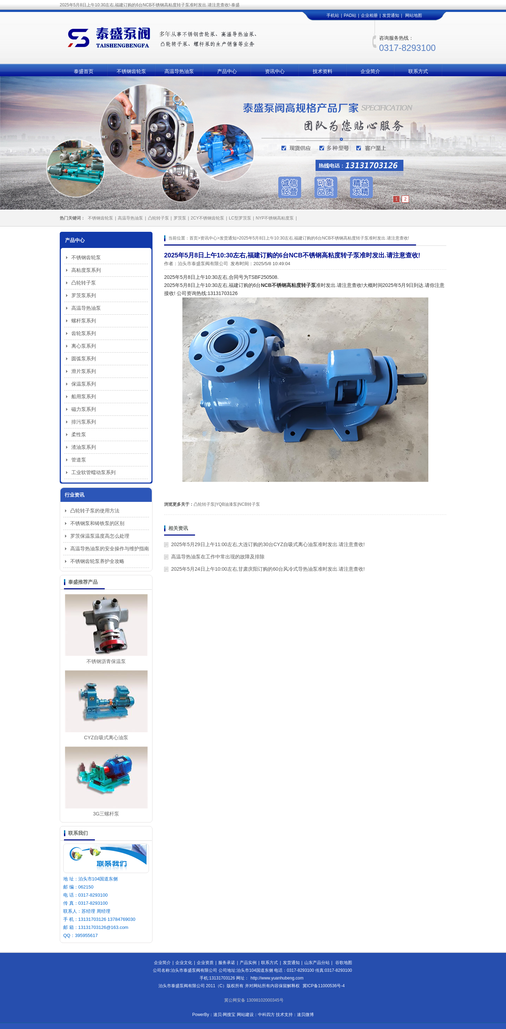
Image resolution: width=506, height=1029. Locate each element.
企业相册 (369, 15)
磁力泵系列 (83, 409)
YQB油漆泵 (226, 504)
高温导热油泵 (179, 71)
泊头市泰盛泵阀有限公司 (203, 263)
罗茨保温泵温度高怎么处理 (99, 536)
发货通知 (390, 15)
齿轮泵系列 (83, 333)
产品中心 (227, 71)
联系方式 (418, 71)
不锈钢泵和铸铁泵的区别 (97, 523)
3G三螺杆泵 (106, 814)
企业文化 (183, 962)
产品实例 (248, 962)
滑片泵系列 (83, 371)
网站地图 (413, 15)
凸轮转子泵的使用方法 (94, 510)
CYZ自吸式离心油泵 (106, 737)
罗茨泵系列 (83, 295)
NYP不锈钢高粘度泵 (275, 218)
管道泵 (78, 460)
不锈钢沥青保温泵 (106, 661)
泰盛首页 (83, 71)
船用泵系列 (83, 396)
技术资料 (322, 71)
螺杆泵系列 (83, 320)
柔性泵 (78, 434)
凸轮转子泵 (158, 218)
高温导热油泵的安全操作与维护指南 (109, 548)
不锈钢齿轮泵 (131, 71)
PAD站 (350, 15)
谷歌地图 (343, 962)
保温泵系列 (83, 384)
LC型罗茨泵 (240, 218)
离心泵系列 (83, 346)
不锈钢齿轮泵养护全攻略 (97, 561)
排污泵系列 (83, 422)
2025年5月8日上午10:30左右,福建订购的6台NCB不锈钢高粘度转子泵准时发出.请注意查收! (324, 238)
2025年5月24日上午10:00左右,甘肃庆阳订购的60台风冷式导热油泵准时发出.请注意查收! (268, 569)
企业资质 (205, 962)
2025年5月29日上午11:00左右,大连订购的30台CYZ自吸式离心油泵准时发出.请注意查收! (268, 544)
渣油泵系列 (83, 447)
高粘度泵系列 (86, 270)
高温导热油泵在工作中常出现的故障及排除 (218, 556)
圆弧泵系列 (83, 358)
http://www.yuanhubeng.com (277, 978)
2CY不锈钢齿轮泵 (207, 218)
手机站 (332, 15)
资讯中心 (275, 71)
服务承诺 (226, 962)
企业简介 (370, 71)
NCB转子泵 (249, 504)
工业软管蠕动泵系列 (93, 472)
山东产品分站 (317, 962)
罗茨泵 (180, 218)
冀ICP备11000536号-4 (324, 985)
